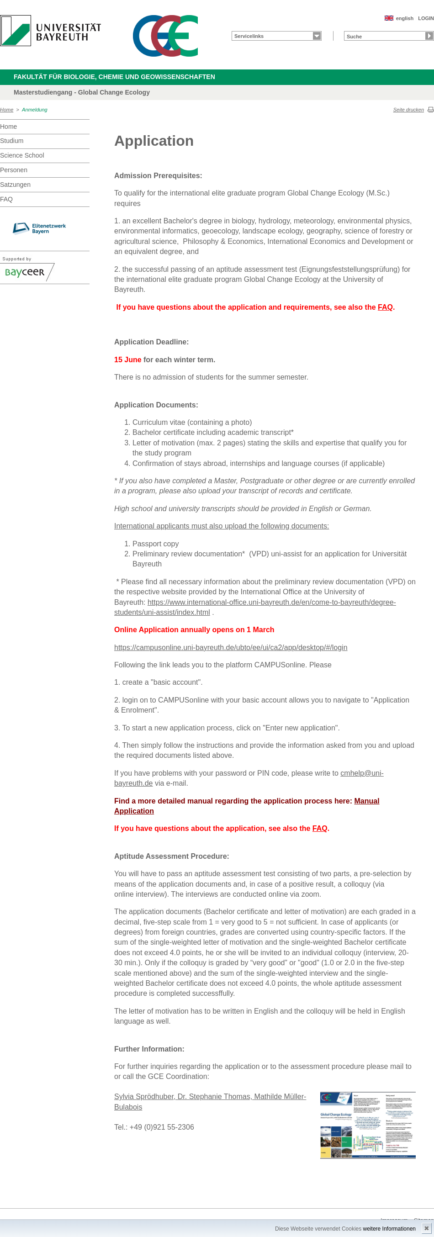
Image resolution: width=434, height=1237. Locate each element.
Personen (13, 170)
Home (6, 109)
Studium (11, 140)
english (405, 18)
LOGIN (426, 18)
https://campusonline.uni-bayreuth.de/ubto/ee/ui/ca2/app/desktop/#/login (231, 647)
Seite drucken (408, 109)
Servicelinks (249, 36)
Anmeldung (35, 109)
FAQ (6, 199)
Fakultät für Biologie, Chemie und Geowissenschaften (114, 76)
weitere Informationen (389, 1229)
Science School (22, 155)
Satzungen (15, 184)
